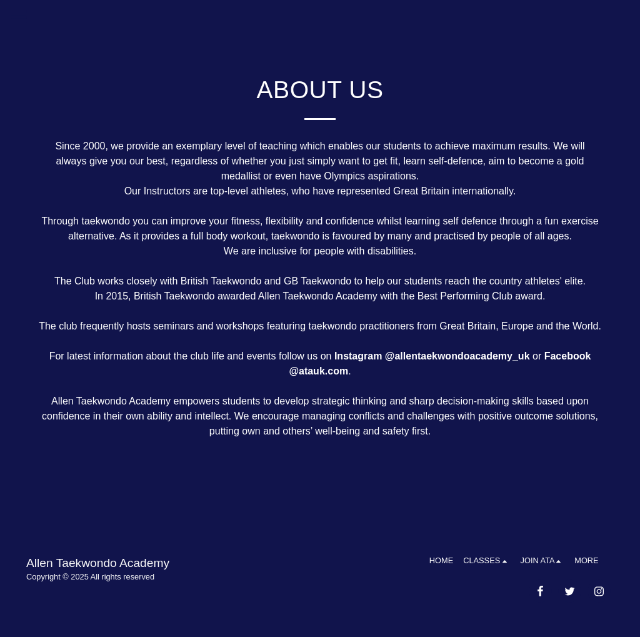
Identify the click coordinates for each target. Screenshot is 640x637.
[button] (486, 560)
